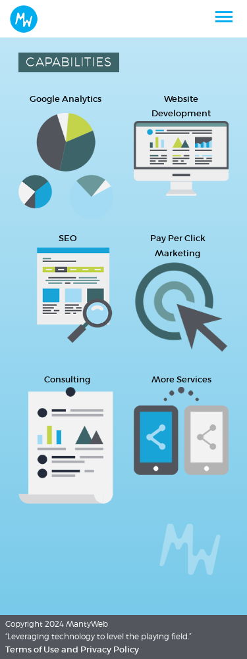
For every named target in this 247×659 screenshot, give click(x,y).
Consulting (67, 379)
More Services (181, 379)
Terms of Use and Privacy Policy (72, 649)
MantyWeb (87, 624)
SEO (68, 238)
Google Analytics (65, 99)
